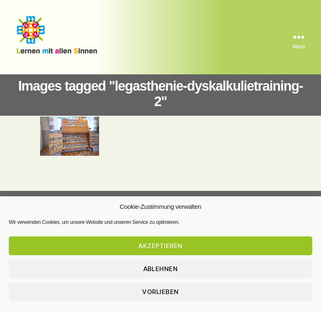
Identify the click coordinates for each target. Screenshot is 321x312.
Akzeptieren (160, 247)
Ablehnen (160, 270)
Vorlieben (160, 293)
